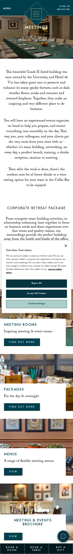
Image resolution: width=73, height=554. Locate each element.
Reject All (37, 284)
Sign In (65, 6)
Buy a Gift (60, 548)
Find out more (22, 342)
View (13, 471)
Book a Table (36, 548)
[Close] (66, 245)
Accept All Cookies (36, 294)
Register (63, 9)
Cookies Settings (36, 304)
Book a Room (12, 548)
